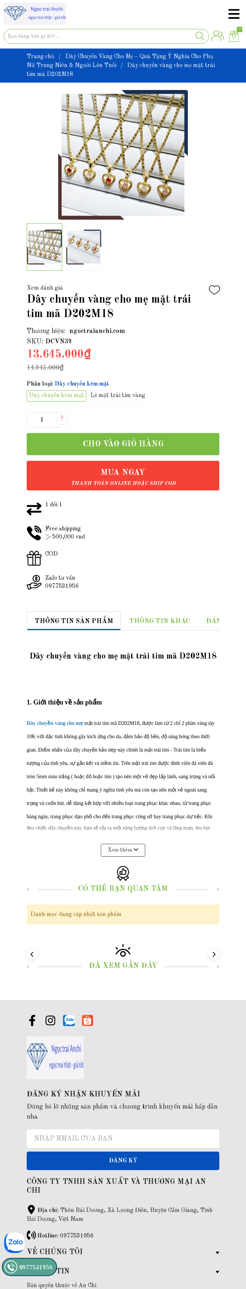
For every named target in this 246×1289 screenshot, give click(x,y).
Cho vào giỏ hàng (123, 444)
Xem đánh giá (45, 288)
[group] (123, 155)
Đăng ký (123, 1149)
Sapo (67, 1283)
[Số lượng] (41, 420)
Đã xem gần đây (123, 954)
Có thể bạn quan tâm (123, 877)
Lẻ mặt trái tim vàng (117, 396)
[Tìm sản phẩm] (106, 36)
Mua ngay (123, 477)
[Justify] (200, 36)
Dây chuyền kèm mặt (56, 396)
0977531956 (76, 1224)
